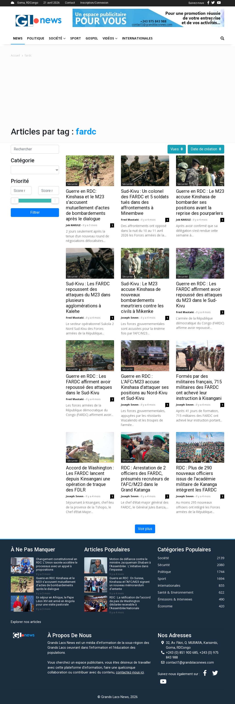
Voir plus (145, 529)
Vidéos (110, 38)
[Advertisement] (117, 92)
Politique (35, 38)
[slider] (15, 200)
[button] (84, 18)
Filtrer (35, 212)
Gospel (92, 38)
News (17, 38)
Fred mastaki (130, 219)
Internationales (137, 38)
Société (57, 38)
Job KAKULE (73, 225)
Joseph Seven (130, 317)
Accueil (15, 55)
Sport (75, 38)
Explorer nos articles (26, 622)
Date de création (206, 149)
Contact (70, 2)
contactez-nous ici (130, 672)
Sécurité (72, 184)
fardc (28, 55)
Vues (177, 149)
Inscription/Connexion (94, 2)
